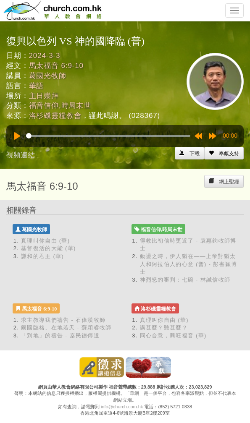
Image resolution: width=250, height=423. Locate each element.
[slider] (108, 136)
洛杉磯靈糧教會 (55, 116)
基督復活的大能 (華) (48, 248)
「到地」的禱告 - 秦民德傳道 (60, 335)
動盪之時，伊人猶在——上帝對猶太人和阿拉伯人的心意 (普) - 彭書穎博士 (188, 264)
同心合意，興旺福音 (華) (173, 335)
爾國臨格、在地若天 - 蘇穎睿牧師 (66, 327)
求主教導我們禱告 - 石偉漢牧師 (63, 320)
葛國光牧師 (47, 76)
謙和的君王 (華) (42, 256)
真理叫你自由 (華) (45, 241)
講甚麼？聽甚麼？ (164, 327)
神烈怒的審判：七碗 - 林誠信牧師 (185, 280)
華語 (36, 86)
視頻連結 (20, 155)
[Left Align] (224, 153)
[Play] (17, 136)
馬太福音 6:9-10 (56, 66)
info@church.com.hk (122, 406)
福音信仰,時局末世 (60, 106)
